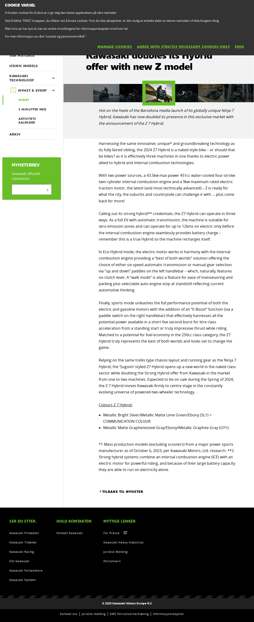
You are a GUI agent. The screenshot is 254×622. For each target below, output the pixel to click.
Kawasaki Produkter (24, 533)
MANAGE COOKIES (115, 47)
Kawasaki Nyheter (22, 580)
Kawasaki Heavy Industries (123, 542)
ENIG (239, 47)
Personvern (112, 561)
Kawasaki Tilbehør (23, 542)
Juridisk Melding (115, 552)
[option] (159, 93)
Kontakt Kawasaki (70, 533)
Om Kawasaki (19, 561)
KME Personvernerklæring (129, 614)
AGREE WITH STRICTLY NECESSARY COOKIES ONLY (183, 47)
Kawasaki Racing (21, 552)
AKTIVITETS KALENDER (27, 120)
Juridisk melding (94, 614)
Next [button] (183, 93)
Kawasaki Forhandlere (26, 570)
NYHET (24, 100)
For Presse (111, 533)
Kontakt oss (69, 614)
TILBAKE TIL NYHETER (121, 491)
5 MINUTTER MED (32, 109)
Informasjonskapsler (168, 614)
